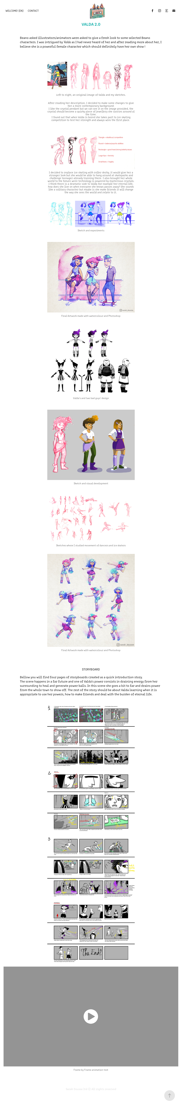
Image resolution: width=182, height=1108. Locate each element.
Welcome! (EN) (14, 10)
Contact (33, 10)
